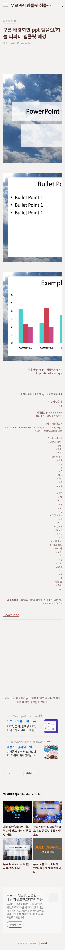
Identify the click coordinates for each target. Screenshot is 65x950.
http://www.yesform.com (22, 716)
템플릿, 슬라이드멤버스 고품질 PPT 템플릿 (21, 747)
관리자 (44, 943)
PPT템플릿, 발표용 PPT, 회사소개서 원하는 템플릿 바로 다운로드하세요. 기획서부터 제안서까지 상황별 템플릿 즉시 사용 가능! (22, 728)
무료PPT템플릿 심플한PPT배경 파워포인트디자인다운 (32, 5)
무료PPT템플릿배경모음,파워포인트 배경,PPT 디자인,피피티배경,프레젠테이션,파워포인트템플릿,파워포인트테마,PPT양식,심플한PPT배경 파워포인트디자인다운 (25, 910)
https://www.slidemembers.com (26, 741)
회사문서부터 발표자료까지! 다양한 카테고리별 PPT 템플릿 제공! (21, 753)
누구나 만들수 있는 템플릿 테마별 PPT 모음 (21, 721)
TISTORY (33, 943)
